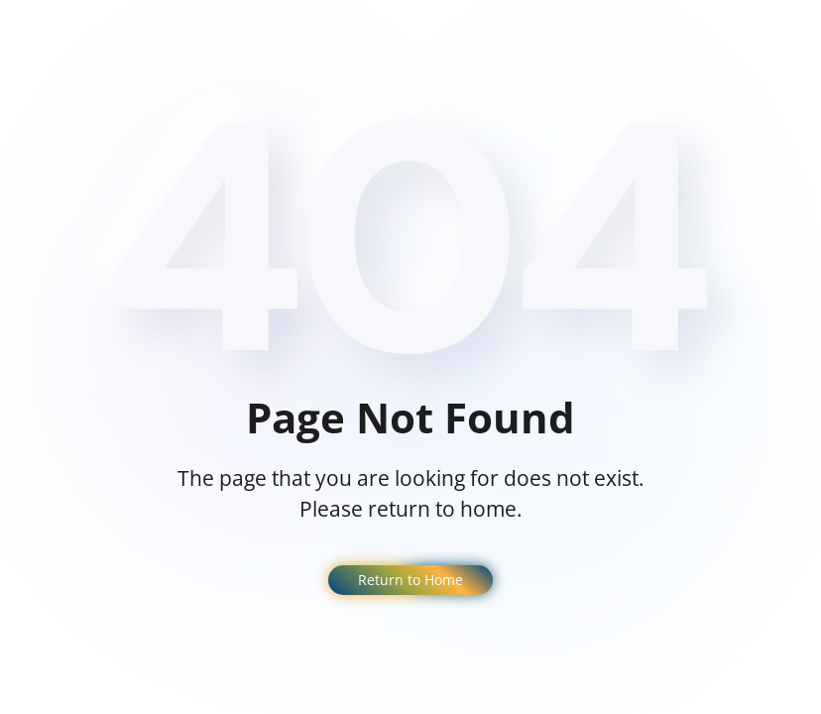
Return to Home (410, 579)
